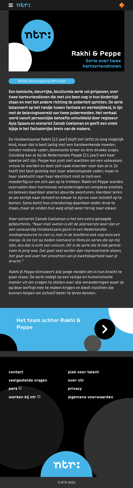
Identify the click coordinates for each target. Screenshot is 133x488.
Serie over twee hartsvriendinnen (102, 63)
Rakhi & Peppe (96, 53)
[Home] (23, 6)
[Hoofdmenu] (11, 5)
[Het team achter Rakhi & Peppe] (66, 323)
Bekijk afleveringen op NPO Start (41, 81)
